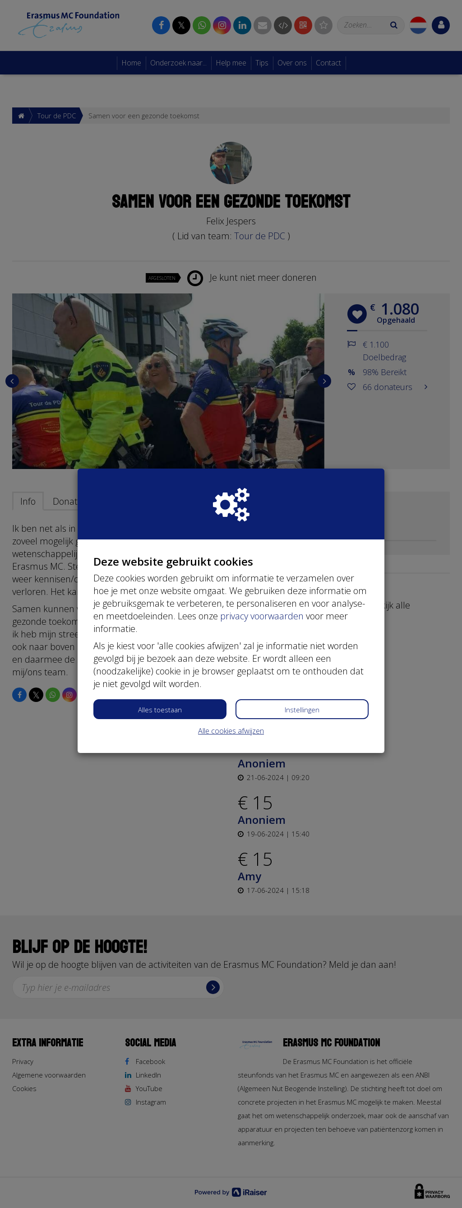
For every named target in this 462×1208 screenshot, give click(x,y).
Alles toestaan (160, 709)
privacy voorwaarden (262, 616)
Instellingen (302, 709)
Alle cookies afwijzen (231, 731)
